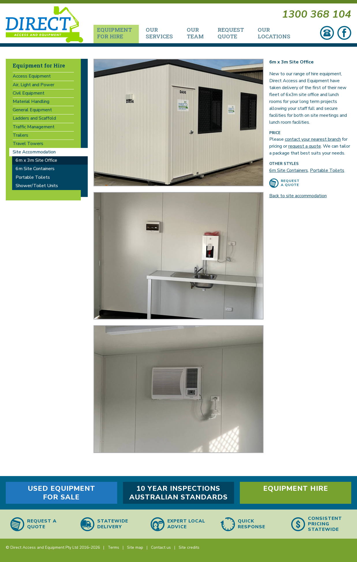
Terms (113, 547)
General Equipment (32, 110)
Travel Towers (28, 143)
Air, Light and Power (33, 85)
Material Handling (31, 101)
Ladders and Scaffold (34, 118)
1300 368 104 (316, 15)
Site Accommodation (34, 152)
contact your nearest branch (313, 139)
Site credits (189, 547)
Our (159, 33)
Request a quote (290, 182)
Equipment (114, 33)
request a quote (304, 146)
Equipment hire (295, 488)
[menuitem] (116, 34)
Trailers (20, 135)
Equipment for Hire (39, 65)
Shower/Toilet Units (37, 186)
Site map (135, 547)
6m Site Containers (288, 170)
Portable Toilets (327, 170)
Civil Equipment (28, 93)
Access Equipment (32, 76)
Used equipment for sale (61, 493)
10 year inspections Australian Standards (178, 493)
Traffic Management (34, 127)
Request (231, 33)
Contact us (161, 547)
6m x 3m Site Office (36, 160)
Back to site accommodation (298, 196)
